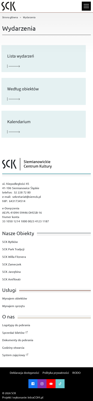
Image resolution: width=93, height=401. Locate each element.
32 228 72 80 (22, 192)
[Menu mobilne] (86, 6)
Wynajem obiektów (14, 298)
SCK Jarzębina (11, 271)
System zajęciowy (13, 355)
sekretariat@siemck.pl (26, 196)
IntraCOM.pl (35, 397)
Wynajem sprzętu (13, 306)
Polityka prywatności (56, 372)
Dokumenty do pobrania (17, 340)
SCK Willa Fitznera (14, 256)
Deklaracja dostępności (24, 372)
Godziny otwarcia (13, 347)
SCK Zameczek (11, 264)
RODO (76, 372)
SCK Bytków (10, 241)
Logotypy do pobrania (16, 325)
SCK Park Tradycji (13, 249)
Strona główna (10, 17)
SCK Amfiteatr (11, 279)
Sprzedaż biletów (13, 332)
